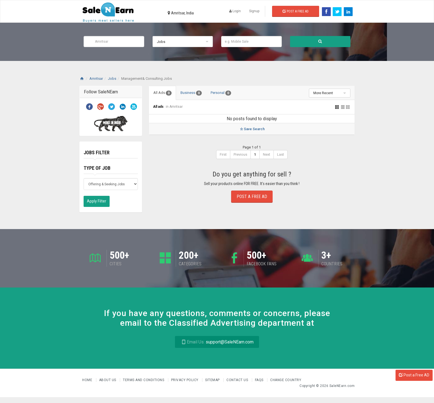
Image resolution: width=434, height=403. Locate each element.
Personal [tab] (221, 93)
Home (87, 380)
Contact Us (237, 380)
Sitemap (213, 380)
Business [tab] (191, 93)
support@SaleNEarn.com (216, 342)
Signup (254, 11)
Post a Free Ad (296, 11)
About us (108, 380)
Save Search (252, 129)
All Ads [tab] (162, 93)
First (223, 154)
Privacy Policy (185, 380)
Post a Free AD (414, 375)
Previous (240, 154)
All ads (158, 107)
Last (280, 154)
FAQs (260, 380)
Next (266, 154)
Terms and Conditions (144, 380)
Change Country (285, 380)
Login (235, 11)
